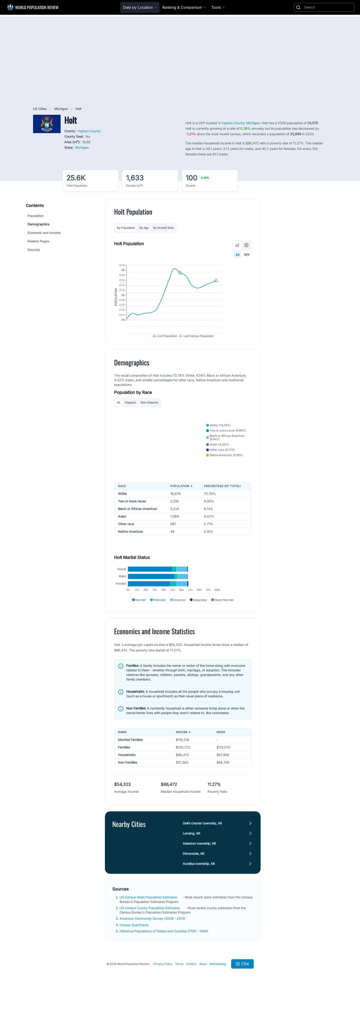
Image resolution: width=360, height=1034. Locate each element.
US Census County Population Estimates (150, 944)
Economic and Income (44, 233)
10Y (247, 255)
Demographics (38, 224)
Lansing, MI (191, 869)
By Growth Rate (163, 228)
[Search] (328, 7)
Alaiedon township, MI (199, 880)
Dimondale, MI (193, 890)
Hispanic (130, 423)
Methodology (218, 1000)
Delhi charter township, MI (202, 859)
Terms (179, 1000)
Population (35, 216)
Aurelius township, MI (199, 900)
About (203, 1000)
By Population (126, 228)
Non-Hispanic (149, 423)
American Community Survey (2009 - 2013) (153, 955)
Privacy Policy (163, 1000)
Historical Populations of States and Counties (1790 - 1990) (164, 967)
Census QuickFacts (134, 961)
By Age (144, 228)
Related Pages (38, 241)
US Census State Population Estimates (149, 933)
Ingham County (89, 131)
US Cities (40, 109)
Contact (191, 1000)
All (237, 255)
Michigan (61, 109)
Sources (34, 250)
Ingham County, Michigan (241, 123)
